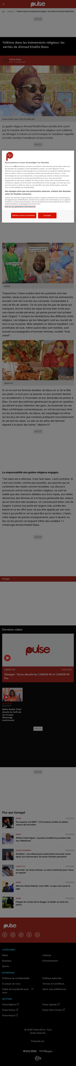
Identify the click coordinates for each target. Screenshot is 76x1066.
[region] (38, 187)
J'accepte (47, 215)
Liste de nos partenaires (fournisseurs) (20, 206)
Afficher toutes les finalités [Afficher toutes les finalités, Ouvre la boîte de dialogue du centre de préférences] (23, 215)
